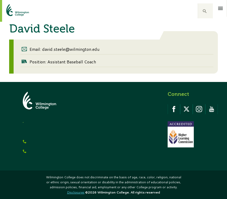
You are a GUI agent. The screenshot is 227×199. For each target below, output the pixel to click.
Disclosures (75, 192)
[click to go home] (11, 11)
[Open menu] (220, 8)
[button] (205, 11)
